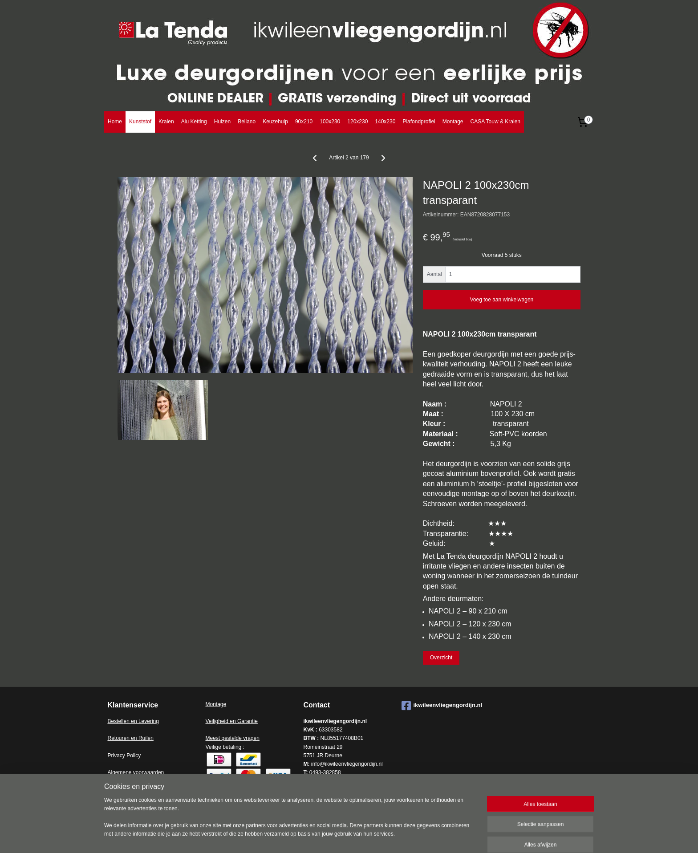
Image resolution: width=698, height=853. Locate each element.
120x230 (357, 121)
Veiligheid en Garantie (232, 721)
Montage (452, 121)
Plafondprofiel (418, 121)
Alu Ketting (194, 121)
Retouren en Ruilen (131, 738)
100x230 (330, 121)
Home (115, 121)
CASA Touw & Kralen (495, 121)
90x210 (303, 121)
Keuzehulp (275, 121)
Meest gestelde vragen (233, 738)
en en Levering (141, 721)
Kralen (166, 121)
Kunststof (140, 121)
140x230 (385, 121)
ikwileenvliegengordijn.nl (442, 705)
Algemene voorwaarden (136, 772)
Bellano (247, 121)
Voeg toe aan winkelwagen (501, 300)
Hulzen (222, 121)
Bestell (116, 721)
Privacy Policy (124, 755)
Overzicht (441, 657)
